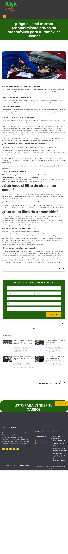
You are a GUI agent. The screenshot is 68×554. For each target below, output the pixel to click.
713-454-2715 (55, 262)
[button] (4, 16)
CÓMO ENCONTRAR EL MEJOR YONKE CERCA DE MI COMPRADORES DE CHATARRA (22, 342)
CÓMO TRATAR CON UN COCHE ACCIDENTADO (55, 341)
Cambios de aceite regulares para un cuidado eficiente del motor (22, 358)
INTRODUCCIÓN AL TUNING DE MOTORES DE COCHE (55, 357)
